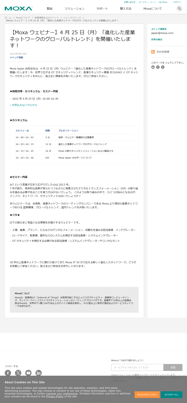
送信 (172, 367)
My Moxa (163, 2)
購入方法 (125, 8)
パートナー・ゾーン (147, 2)
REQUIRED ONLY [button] (147, 394)
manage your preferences (62, 393)
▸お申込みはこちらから (23, 105)
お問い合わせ (129, 2)
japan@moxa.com (162, 33)
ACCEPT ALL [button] (171, 394)
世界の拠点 (156, 39)
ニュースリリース (72, 18)
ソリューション (74, 8)
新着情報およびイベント (47, 18)
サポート (102, 8)
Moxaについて (153, 8)
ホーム (8, 18)
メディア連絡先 (159, 29)
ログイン (177, 2)
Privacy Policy (55, 396)
